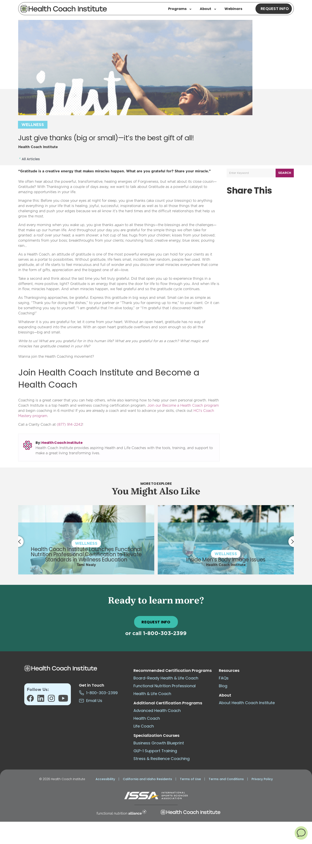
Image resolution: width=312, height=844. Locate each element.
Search (284, 173)
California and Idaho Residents (147, 779)
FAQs (224, 678)
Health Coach (146, 718)
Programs (179, 8)
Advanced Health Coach (157, 710)
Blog (223, 686)
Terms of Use (190, 779)
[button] (301, 832)
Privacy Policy (262, 779)
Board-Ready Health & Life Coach (165, 678)
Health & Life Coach (152, 693)
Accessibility (105, 779)
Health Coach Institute (61, 442)
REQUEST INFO (155, 622)
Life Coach (143, 726)
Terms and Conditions (226, 779)
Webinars (233, 8)
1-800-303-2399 (165, 633)
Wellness (32, 125)
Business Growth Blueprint (158, 743)
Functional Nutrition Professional (164, 686)
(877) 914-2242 (69, 424)
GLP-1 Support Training (155, 750)
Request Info (275, 8)
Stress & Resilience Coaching (161, 758)
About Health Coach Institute (247, 702)
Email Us (90, 700)
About (208, 8)
